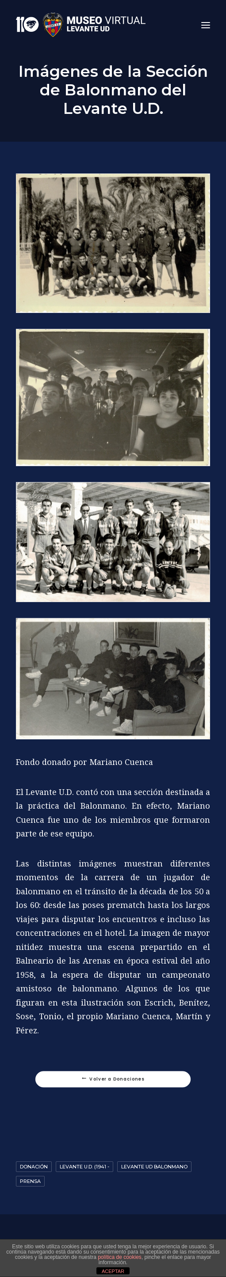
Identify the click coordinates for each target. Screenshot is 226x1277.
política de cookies (120, 1257)
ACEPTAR (113, 1271)
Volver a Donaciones (113, 1079)
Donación (34, 1167)
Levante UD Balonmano (154, 1167)
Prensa (30, 1181)
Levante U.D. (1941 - (84, 1167)
